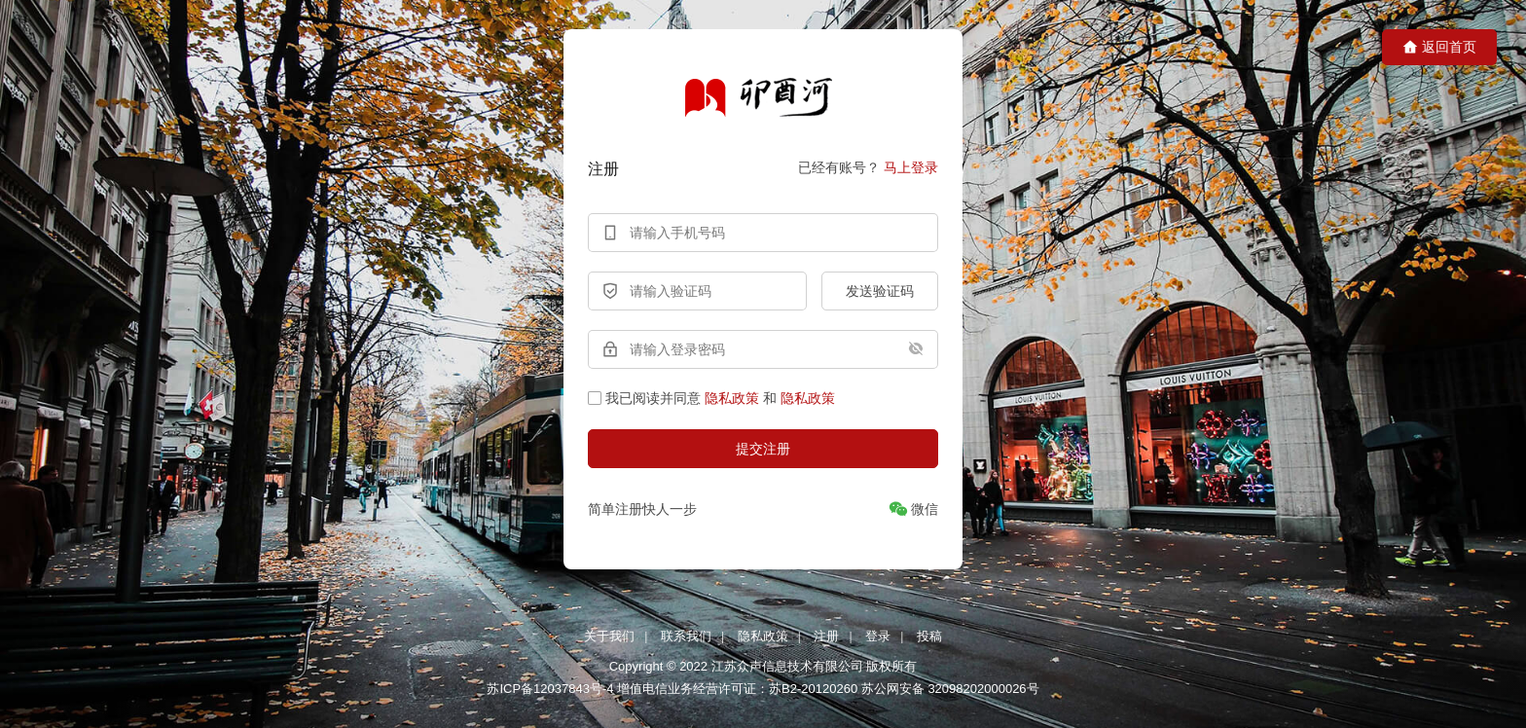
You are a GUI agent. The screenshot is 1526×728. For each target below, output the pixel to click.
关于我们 (609, 636)
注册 (826, 636)
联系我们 (686, 636)
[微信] (913, 509)
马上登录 (911, 167)
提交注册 (763, 448)
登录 (877, 636)
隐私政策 (732, 398)
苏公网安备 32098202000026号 (950, 688)
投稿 (929, 636)
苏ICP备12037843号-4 (550, 688)
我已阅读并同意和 (711, 398)
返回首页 (1439, 47)
